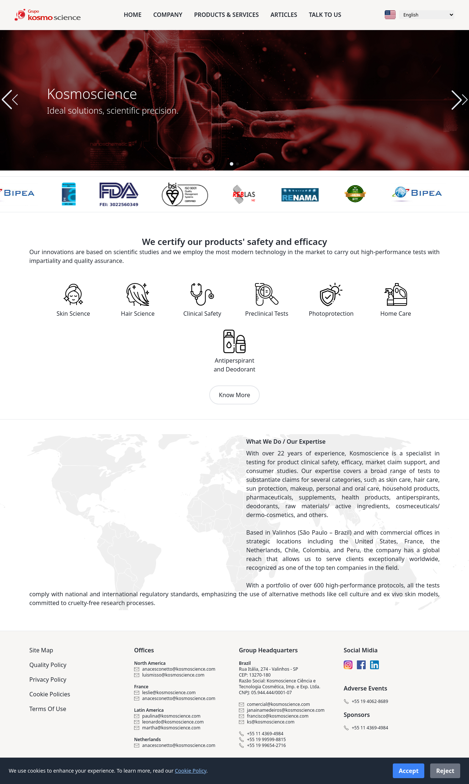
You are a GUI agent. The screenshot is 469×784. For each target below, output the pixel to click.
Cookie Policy (190, 770)
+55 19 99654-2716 (262, 745)
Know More (234, 395)
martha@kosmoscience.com (167, 728)
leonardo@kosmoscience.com (169, 722)
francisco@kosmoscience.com (274, 716)
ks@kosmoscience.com (267, 722)
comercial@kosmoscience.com (274, 704)
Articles (283, 15)
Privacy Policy (47, 679)
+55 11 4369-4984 (261, 734)
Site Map (41, 650)
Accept (408, 771)
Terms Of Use (47, 709)
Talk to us (325, 15)
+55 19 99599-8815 (262, 740)
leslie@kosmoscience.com (165, 693)
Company (167, 15)
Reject (445, 771)
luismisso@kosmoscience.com (169, 675)
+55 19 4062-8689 (366, 701)
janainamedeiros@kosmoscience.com (282, 710)
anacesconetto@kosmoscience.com (174, 669)
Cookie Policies (49, 694)
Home (132, 15)
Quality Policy (47, 665)
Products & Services (226, 15)
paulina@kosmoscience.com (167, 716)
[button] (459, 99)
